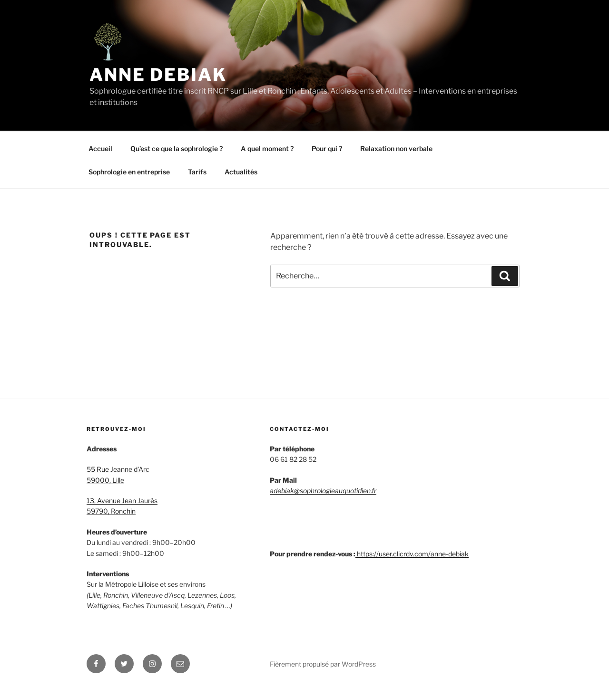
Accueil (100, 148)
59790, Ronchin (111, 511)
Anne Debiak (158, 74)
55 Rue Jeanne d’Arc (118, 469)
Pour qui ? (327, 148)
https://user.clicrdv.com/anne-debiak (413, 554)
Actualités (241, 172)
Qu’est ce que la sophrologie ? (176, 148)
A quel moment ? (267, 148)
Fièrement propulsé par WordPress (323, 664)
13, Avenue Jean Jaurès (122, 500)
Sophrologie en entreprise (129, 172)
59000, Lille (105, 480)
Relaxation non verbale (396, 148)
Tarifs (197, 172)
